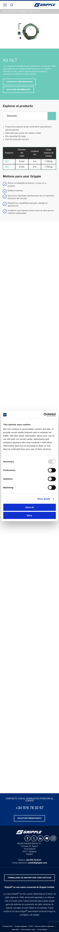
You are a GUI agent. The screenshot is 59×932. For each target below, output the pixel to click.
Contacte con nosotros (19, 82)
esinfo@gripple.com (37, 863)
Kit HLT (38, 11)
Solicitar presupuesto (29, 818)
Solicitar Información (18, 90)
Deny (29, 515)
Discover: (12, 116)
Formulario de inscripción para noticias (29, 878)
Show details (43, 499)
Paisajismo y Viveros (26, 11)
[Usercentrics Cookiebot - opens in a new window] (43, 415)
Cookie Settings (42, 929)
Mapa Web (15, 929)
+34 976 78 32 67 (29, 808)
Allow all (29, 507)
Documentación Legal (28, 929)
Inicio (5, 11)
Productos (12, 11)
